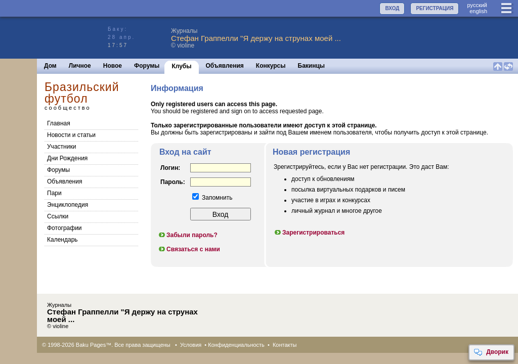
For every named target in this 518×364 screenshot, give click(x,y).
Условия (190, 345)
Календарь (62, 239)
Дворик (490, 352)
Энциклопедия (67, 204)
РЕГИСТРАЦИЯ (434, 8)
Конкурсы (271, 65)
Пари (54, 193)
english (478, 11)
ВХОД (392, 8)
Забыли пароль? (188, 235)
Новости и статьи (71, 135)
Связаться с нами (189, 249)
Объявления (225, 65)
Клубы (181, 66)
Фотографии (64, 228)
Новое (112, 65)
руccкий (477, 5)
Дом (50, 65)
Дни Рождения (67, 158)
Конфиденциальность (236, 345)
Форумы (146, 65)
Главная (58, 123)
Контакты (285, 345)
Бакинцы (311, 65)
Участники (61, 146)
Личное (80, 65)
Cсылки (57, 216)
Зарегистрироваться (309, 232)
